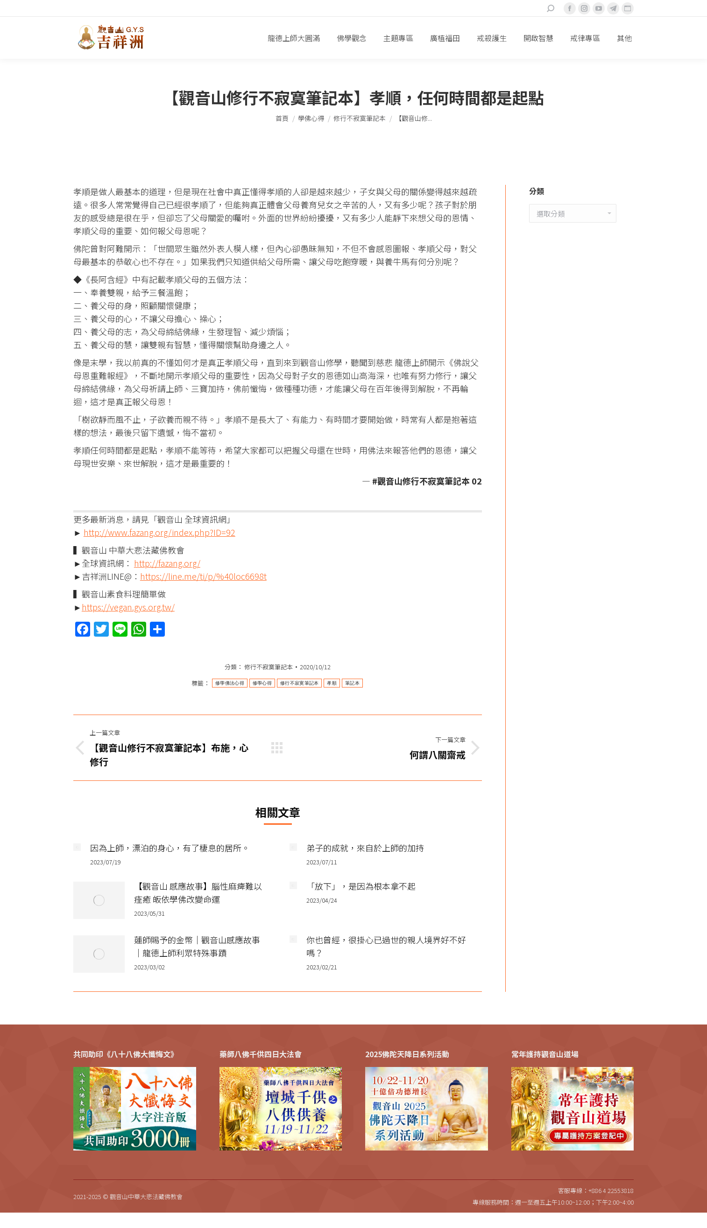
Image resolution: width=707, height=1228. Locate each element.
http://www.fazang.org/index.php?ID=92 (159, 532)
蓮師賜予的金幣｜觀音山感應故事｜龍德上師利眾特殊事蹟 (197, 946)
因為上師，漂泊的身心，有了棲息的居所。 (170, 848)
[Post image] (77, 847)
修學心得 (262, 683)
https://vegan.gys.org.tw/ (128, 607)
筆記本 (352, 683)
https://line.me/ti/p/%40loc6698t (203, 576)
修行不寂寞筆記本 (268, 666)
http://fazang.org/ (167, 563)
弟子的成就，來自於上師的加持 (365, 848)
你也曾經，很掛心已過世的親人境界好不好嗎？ (386, 946)
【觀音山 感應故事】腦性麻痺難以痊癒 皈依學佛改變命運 (198, 892)
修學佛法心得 (229, 683)
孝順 (332, 683)
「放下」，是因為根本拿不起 (361, 886)
